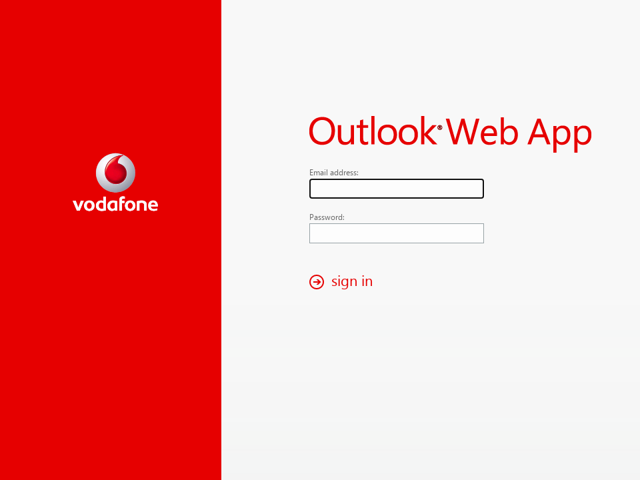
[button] (344, 281)
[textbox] (396, 189)
